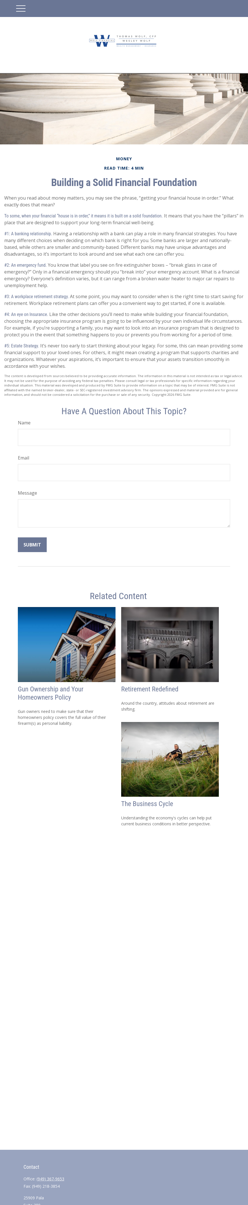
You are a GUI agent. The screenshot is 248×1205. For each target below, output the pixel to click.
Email (23, 458)
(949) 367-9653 (50, 1179)
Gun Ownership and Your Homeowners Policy (51, 693)
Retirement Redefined (149, 689)
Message (27, 493)
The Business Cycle (147, 804)
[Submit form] (32, 544)
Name (24, 423)
